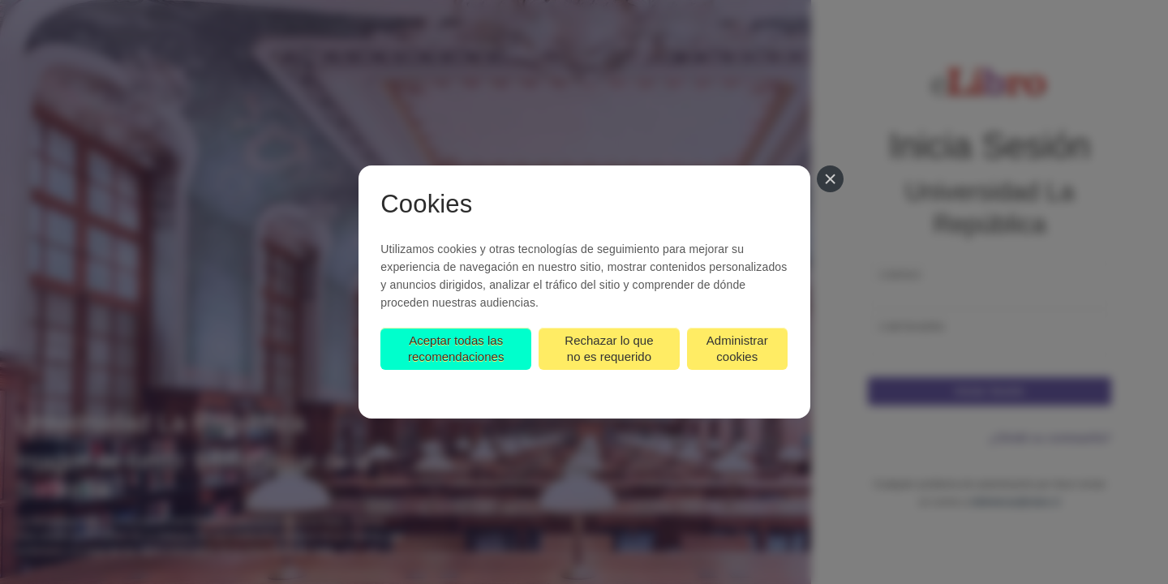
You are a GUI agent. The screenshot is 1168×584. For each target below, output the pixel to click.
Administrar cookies (738, 349)
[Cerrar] (831, 179)
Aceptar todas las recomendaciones (455, 349)
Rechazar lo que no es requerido (609, 349)
